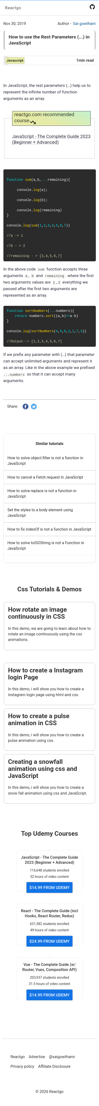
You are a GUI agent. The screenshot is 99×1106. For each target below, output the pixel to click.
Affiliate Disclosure (54, 1066)
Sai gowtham (84, 23)
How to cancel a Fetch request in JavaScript (45, 477)
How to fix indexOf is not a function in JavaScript (49, 529)
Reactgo (13, 8)
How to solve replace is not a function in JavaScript (42, 493)
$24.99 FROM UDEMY (49, 941)
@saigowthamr (62, 1056)
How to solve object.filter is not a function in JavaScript (45, 461)
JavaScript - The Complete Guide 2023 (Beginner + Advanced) (51, 139)
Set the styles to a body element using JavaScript (40, 513)
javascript (15, 60)
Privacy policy (22, 1066)
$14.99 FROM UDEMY (49, 887)
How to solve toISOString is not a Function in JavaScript (46, 545)
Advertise (37, 1056)
